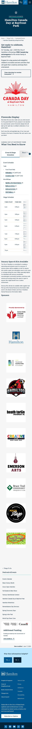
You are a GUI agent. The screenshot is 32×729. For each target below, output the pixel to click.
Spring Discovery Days (9, 610)
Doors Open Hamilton (8, 587)
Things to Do (4, 693)
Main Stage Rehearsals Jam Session (27, 206)
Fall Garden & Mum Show (9, 591)
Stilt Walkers (10, 192)
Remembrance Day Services (10, 606)
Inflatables (9, 172)
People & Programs (6, 680)
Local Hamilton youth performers (26, 214)
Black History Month (8, 583)
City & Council (5, 697)
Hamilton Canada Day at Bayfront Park (13, 599)
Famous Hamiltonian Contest (10, 595)
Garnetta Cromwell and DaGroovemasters (27, 244)
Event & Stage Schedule (10, 154)
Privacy (19, 684)
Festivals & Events (20, 38)
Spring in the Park (7, 614)
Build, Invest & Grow (7, 689)
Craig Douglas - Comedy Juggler (26, 234)
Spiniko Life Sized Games (14, 183)
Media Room (21, 698)
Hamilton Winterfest (8, 602)
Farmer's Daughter (26, 219)
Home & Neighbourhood (5, 685)
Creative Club (10, 176)
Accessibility (21, 695)
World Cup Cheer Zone (9, 618)
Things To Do (9, 38)
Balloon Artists (10, 186)
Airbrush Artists (11, 189)
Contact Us (20, 687)
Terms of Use (21, 680)
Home (2, 38)
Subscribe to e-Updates (11, 716)
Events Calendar (7, 579)
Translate (20, 691)
